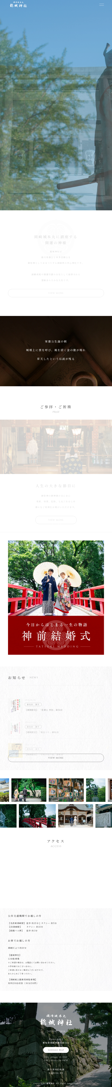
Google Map (56, 1050)
